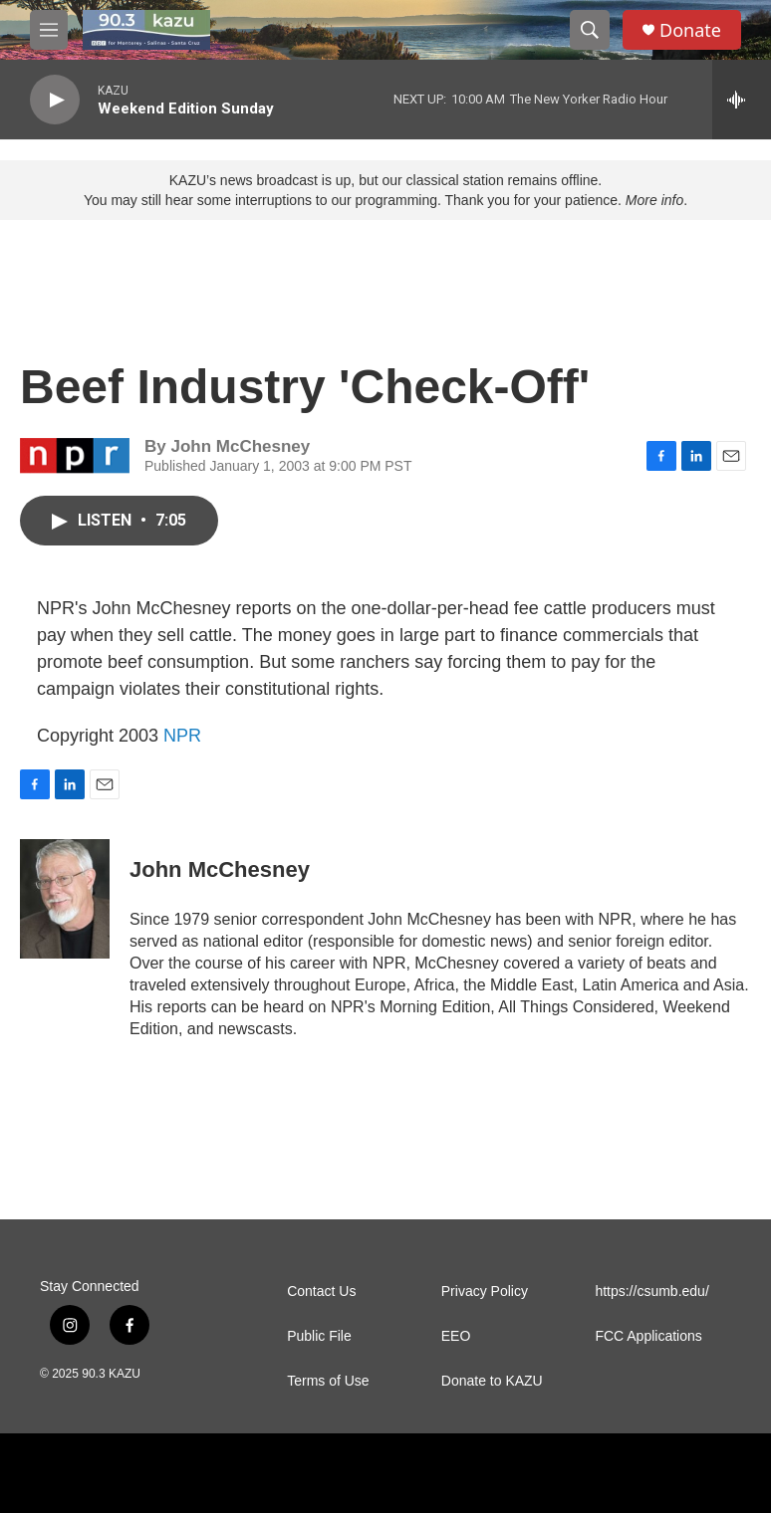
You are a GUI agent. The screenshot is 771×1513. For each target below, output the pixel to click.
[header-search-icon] (590, 30)
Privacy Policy (484, 1291)
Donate (690, 30)
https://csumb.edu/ (651, 1291)
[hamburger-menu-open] (49, 30)
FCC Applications (648, 1336)
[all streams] (741, 99)
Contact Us (321, 1291)
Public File (319, 1336)
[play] (55, 100)
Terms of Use (328, 1381)
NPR (182, 736)
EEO (456, 1336)
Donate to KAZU (492, 1381)
